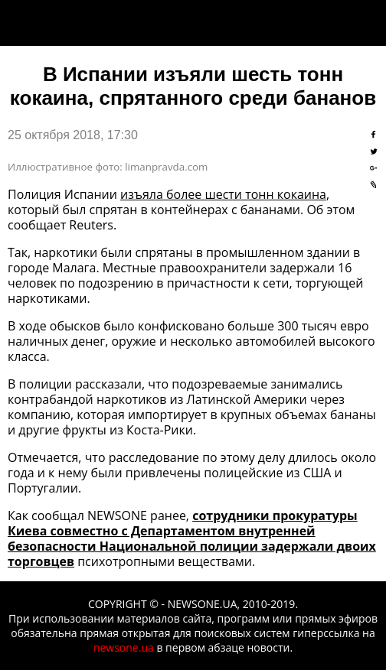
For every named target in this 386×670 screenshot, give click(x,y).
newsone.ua (123, 647)
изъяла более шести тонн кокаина (223, 194)
